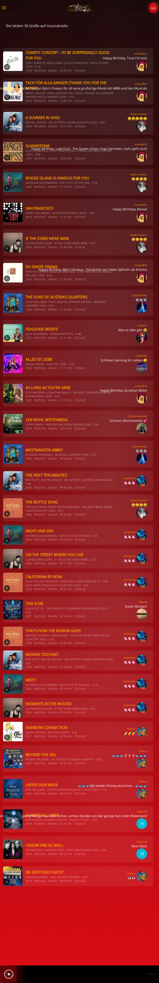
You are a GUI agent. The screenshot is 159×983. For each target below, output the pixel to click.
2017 (29, 616)
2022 (29, 338)
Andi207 (142, 325)
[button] (4, 8)
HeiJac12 (142, 811)
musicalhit (141, 53)
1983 (29, 309)
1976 (29, 70)
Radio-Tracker (139, 114)
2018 (29, 881)
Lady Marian (139, 295)
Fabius (131, 729)
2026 (29, 126)
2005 (29, 101)
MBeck (143, 602)
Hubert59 (141, 355)
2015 (29, 736)
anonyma (129, 478)
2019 (29, 217)
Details (52, 70)
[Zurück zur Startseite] (79, 8)
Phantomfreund (137, 416)
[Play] (9, 974)
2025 (29, 400)
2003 (29, 793)
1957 (29, 158)
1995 (29, 279)
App (153, 8)
